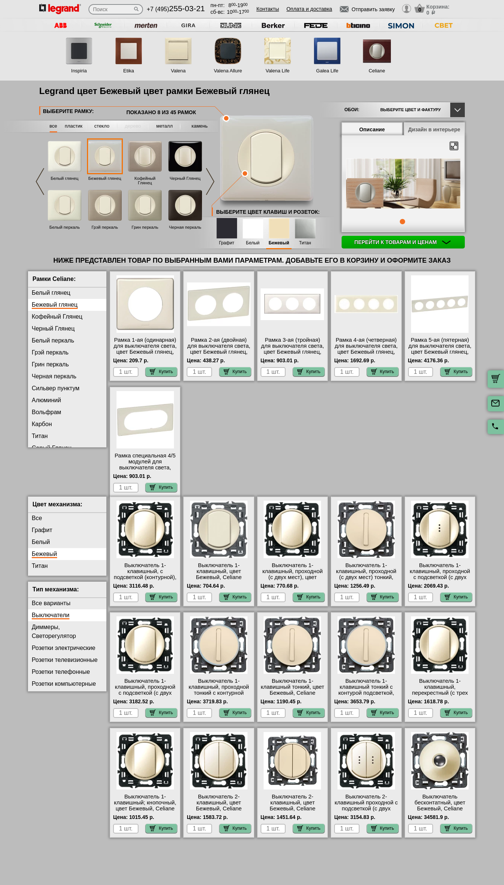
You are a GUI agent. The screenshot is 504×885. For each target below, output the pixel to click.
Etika (128, 71)
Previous (39, 181)
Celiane (376, 71)
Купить (161, 372)
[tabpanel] (403, 184)
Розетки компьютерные (64, 690)
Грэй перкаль (104, 227)
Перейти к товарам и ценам (402, 242)
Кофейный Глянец (144, 180)
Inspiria (79, 71)
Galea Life (327, 71)
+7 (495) (176, 9)
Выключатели (50, 621)
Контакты (267, 9)
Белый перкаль (64, 227)
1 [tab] (402, 221)
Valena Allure (228, 71)
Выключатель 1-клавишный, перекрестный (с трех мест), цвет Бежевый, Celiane (440, 699)
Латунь (41, 472)
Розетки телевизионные (64, 666)
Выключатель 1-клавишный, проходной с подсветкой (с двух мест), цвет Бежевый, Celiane (440, 583)
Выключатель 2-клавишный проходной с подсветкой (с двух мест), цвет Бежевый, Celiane (366, 814)
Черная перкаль (185, 227)
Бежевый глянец (104, 178)
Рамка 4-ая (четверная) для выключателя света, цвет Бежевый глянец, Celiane (366, 349)
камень (200, 126)
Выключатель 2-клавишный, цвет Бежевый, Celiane (219, 808)
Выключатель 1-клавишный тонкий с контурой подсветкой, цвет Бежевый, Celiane (366, 696)
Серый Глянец (52, 448)
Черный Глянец (185, 178)
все (53, 126)
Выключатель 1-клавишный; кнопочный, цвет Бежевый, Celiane (145, 808)
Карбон (42, 424)
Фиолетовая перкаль (60, 460)
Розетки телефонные (61, 678)
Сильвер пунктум (56, 388)
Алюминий (46, 400)
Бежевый (278, 243)
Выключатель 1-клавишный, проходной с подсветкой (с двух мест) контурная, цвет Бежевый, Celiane (145, 699)
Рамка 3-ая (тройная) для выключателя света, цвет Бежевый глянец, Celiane (292, 349)
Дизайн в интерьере (434, 129)
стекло (101, 126)
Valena (178, 71)
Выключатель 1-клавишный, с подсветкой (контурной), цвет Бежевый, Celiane (145, 580)
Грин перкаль (145, 227)
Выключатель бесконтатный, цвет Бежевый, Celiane (439, 808)
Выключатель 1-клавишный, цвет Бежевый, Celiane (219, 577)
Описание (372, 129)
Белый (252, 243)
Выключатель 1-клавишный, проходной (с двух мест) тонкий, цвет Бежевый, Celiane (366, 580)
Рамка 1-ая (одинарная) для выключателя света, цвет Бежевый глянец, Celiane (145, 349)
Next (210, 181)
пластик (73, 126)
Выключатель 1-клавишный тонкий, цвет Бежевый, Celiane (292, 693)
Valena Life (277, 71)
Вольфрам (46, 412)
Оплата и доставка (309, 9)
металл (164, 126)
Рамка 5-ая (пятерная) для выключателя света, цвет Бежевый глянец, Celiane (440, 349)
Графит (226, 243)
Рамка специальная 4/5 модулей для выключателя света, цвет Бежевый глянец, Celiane (145, 467)
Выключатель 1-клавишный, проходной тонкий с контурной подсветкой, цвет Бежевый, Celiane (219, 699)
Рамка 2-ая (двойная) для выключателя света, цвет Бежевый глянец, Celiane (219, 349)
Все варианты (51, 609)
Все (37, 524)
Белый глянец (64, 178)
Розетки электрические (63, 654)
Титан (305, 243)
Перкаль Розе (51, 495)
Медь (39, 484)
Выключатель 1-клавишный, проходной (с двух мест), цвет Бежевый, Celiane (292, 580)
